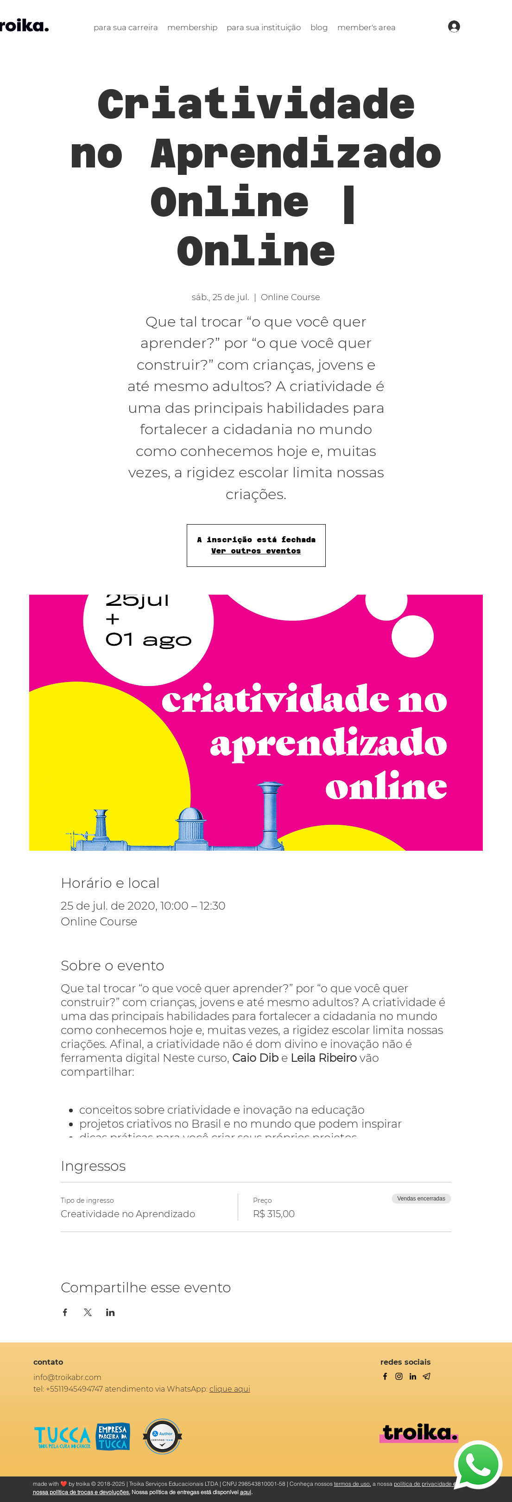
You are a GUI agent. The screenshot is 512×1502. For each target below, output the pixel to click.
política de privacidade (423, 1483)
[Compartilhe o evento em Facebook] (65, 1312)
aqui (245, 1492)
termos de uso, (352, 1483)
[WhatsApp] (478, 1465)
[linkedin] (412, 1376)
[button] (126, 27)
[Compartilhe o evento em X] (87, 1312)
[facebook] (385, 1376)
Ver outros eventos (256, 550)
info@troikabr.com (67, 1377)
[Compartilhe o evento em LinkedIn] (110, 1312)
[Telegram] (426, 1376)
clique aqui (229, 1389)
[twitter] (399, 1376)
